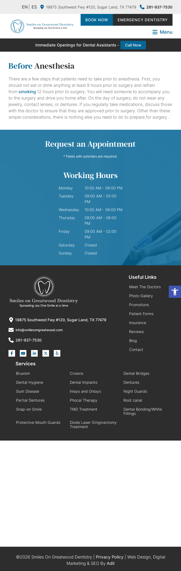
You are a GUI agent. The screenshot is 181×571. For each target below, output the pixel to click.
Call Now (133, 45)
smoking (27, 91)
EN (25, 6)
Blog (133, 340)
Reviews (136, 331)
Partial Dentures (30, 400)
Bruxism (23, 373)
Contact (136, 349)
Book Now (96, 19)
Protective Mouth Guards (38, 422)
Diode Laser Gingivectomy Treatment (93, 424)
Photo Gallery (141, 295)
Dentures (131, 382)
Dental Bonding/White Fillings (142, 411)
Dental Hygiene (29, 382)
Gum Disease (27, 391)
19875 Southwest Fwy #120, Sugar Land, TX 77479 (88, 7)
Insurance (137, 322)
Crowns (76, 373)
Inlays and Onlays (85, 391)
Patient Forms (141, 313)
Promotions (139, 304)
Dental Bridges (136, 373)
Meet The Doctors (145, 286)
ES (34, 6)
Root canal (132, 400)
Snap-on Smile (29, 409)
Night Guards (135, 391)
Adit (111, 563)
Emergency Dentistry (143, 19)
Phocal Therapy (83, 400)
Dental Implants (83, 382)
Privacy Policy (109, 556)
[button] (175, 292)
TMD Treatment (83, 409)
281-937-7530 (156, 7)
